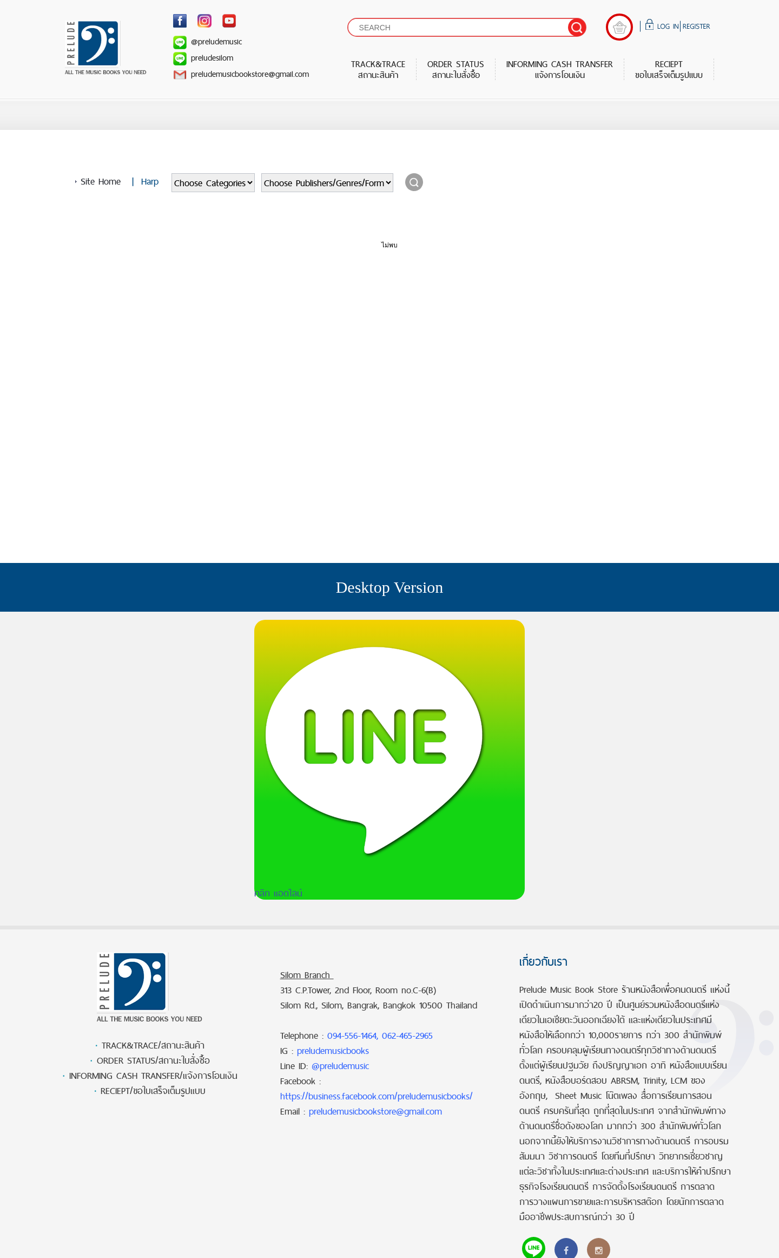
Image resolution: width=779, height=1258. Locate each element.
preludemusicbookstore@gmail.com (241, 74)
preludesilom (203, 57)
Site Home (101, 181)
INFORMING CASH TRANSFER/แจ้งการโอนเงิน (153, 1075)
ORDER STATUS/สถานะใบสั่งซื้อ (153, 1060)
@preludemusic (207, 41)
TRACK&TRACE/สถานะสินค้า (153, 1045)
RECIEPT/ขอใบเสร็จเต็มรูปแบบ (153, 1090)
